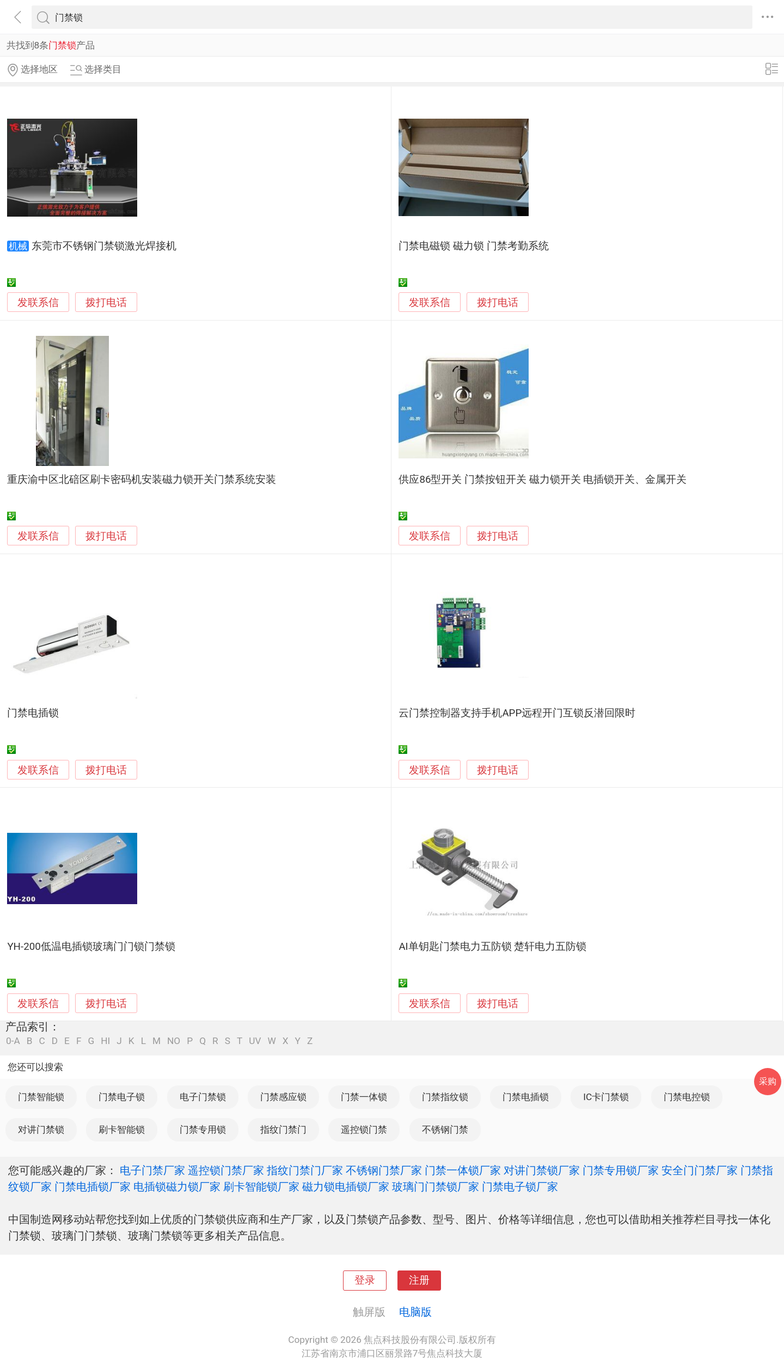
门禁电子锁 (122, 1096)
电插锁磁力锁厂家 (176, 1186)
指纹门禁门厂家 (305, 1170)
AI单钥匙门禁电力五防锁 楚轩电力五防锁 (492, 947)
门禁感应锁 (283, 1096)
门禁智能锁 (41, 1096)
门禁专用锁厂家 (621, 1170)
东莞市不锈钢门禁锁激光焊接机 (104, 246)
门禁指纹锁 (445, 1096)
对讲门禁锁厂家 (542, 1170)
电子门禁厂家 (152, 1170)
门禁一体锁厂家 (463, 1170)
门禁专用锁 (203, 1129)
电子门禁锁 (203, 1096)
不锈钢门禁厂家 (384, 1170)
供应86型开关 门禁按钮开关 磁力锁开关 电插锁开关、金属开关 (543, 480)
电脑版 (415, 1311)
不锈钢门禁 (445, 1129)
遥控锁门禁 (364, 1129)
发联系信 (38, 303)
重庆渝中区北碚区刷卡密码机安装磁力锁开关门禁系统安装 (141, 480)
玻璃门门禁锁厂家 (435, 1186)
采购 (767, 1081)
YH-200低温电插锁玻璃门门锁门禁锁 (91, 947)
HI (105, 1041)
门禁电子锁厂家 (520, 1186)
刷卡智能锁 (122, 1129)
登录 (364, 1280)
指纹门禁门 (283, 1129)
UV (255, 1041)
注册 (419, 1280)
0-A (13, 1041)
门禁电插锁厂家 (92, 1186)
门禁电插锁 (33, 713)
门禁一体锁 (364, 1096)
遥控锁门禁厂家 (226, 1170)
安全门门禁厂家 (699, 1170)
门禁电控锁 (687, 1096)
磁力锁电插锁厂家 (345, 1186)
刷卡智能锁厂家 (261, 1186)
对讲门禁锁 (41, 1129)
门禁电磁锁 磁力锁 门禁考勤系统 (473, 246)
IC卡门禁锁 (606, 1096)
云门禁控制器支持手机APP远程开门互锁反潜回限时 (517, 713)
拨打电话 (106, 302)
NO (173, 1041)
